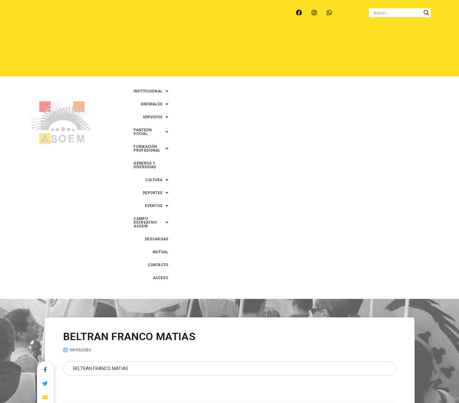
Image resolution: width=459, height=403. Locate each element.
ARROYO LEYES (55, 16)
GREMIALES (192, 40)
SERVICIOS (228, 40)
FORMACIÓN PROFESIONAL (327, 40)
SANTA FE (180, 16)
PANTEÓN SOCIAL (269, 40)
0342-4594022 (316, 384)
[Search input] (397, 12)
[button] (151, 39)
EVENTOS (248, 53)
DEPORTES (215, 53)
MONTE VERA (94, 16)
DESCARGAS (351, 53)
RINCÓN (152, 16)
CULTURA (430, 40)
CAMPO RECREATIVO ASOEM (300, 53)
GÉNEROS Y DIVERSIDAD (387, 40)
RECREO (125, 16)
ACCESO (435, 53)
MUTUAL (380, 53)
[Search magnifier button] (426, 12)
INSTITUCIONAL (150, 40)
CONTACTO (407, 53)
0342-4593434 (350, 384)
